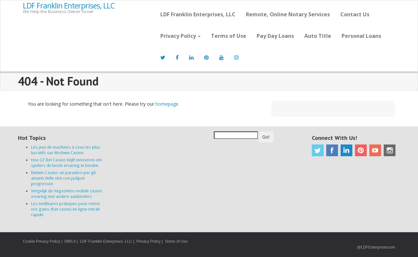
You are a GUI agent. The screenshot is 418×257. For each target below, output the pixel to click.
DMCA (69, 241)
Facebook (332, 150)
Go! (265, 137)
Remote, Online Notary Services (288, 14)
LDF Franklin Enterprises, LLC (69, 6)
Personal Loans (361, 35)
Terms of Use (228, 35)
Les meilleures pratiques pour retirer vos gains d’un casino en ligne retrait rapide (65, 209)
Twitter (318, 150)
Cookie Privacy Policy (41, 241)
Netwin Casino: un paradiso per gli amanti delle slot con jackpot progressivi (63, 178)
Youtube (375, 150)
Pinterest (361, 150)
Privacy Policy (180, 35)
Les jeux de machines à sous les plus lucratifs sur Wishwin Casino (65, 149)
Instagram (389, 150)
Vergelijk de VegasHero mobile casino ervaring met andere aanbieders (66, 193)
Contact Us (354, 14)
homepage (166, 104)
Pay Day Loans (275, 35)
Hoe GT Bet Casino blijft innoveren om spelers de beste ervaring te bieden (66, 162)
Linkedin (346, 150)
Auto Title (317, 35)
